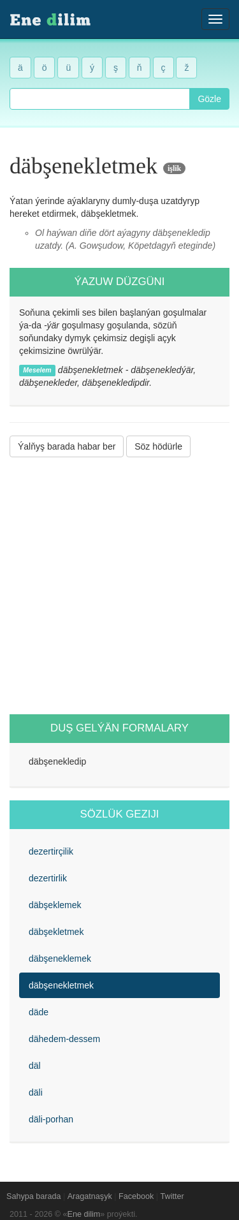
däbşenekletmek (61, 985)
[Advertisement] (119, 585)
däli (36, 1092)
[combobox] (100, 99)
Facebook (136, 1196)
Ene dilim (84, 1214)
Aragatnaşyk (90, 1196)
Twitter (172, 1196)
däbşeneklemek (60, 958)
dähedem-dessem (64, 1039)
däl (35, 1066)
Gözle (209, 99)
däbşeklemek (55, 905)
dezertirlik (48, 878)
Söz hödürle (158, 446)
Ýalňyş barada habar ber (66, 446)
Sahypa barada (33, 1196)
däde (38, 1012)
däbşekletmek (56, 932)
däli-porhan (51, 1119)
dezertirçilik (51, 851)
